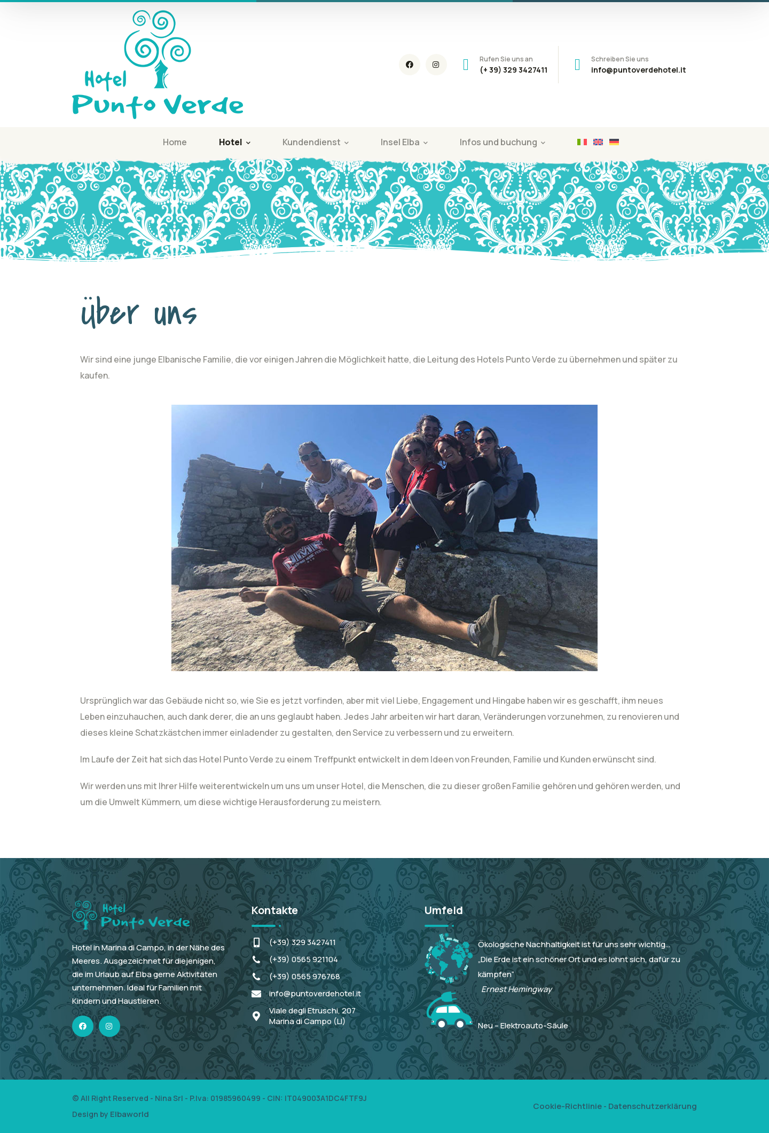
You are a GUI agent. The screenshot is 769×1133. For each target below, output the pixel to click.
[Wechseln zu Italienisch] (582, 142)
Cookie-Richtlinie (567, 1106)
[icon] (409, 64)
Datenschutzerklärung (652, 1106)
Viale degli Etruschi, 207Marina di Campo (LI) (312, 1016)
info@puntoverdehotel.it (315, 993)
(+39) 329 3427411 (302, 942)
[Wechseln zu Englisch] (598, 142)
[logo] (157, 63)
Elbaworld (129, 1114)
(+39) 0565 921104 (303, 959)
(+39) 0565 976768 (304, 976)
